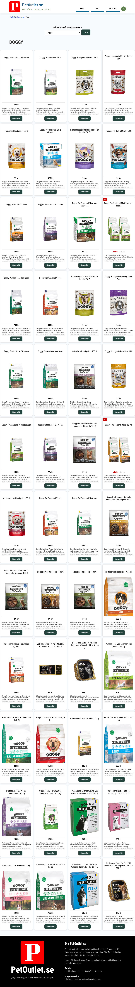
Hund (82, 8)
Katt (97, 8)
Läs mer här (16, 118)
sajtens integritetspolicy (91, 979)
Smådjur (113, 8)
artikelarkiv (97, 971)
